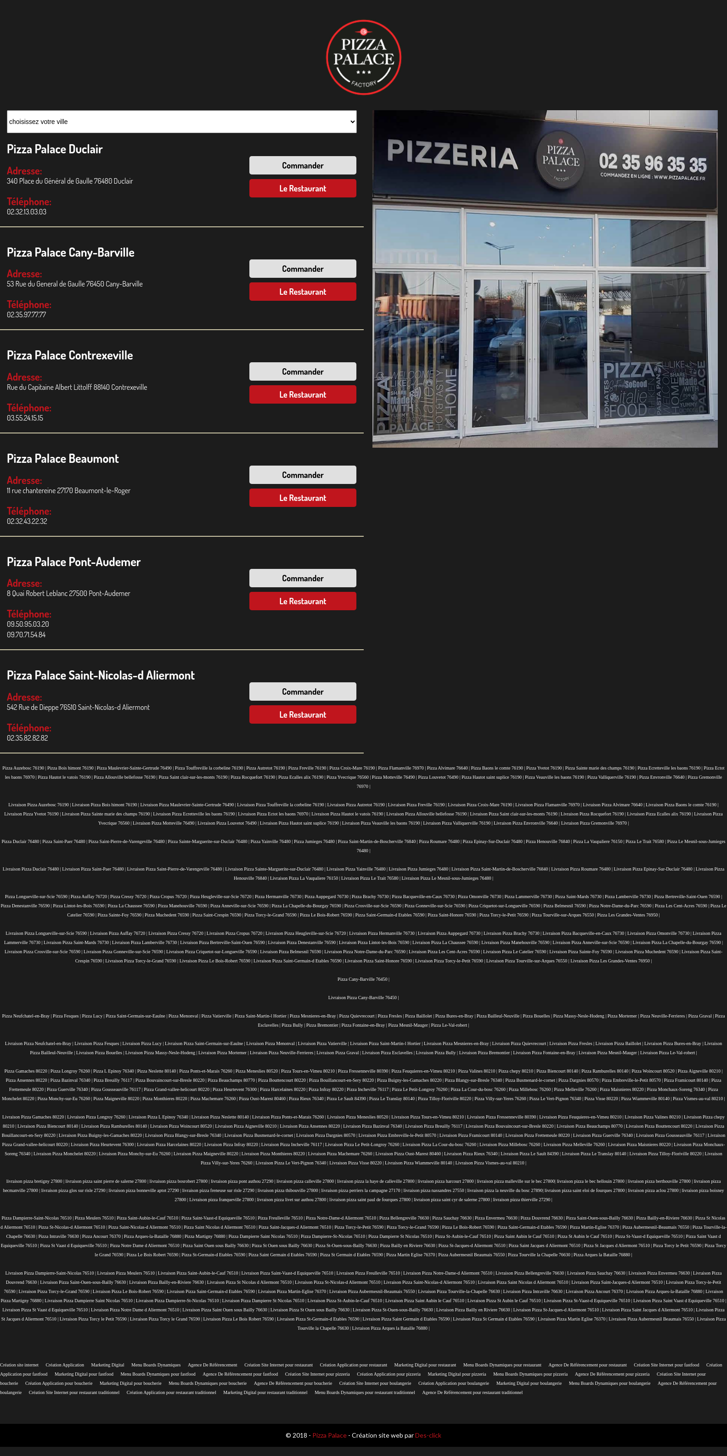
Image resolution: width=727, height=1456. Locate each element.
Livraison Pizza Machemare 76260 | (342, 1153)
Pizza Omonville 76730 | (481, 896)
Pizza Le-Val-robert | (450, 1025)
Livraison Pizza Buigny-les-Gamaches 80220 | (102, 1135)
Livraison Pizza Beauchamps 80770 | (591, 1126)
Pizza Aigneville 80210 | (700, 1071)
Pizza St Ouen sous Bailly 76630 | (283, 1245)
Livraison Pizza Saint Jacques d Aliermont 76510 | (649, 1309)
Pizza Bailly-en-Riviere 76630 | (665, 1217)
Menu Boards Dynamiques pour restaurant (502, 1364)
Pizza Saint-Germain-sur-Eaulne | (137, 1015)
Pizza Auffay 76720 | (90, 896)
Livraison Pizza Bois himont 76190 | (106, 804)
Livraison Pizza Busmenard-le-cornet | (260, 1135)
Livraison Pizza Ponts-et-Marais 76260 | (289, 1116)
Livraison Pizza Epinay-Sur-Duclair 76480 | (654, 868)
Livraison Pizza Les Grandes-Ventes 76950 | (611, 960)
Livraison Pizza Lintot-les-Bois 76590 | (375, 942)
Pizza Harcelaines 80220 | (284, 1089)
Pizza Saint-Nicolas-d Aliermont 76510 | (146, 1227)
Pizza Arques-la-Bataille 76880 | (154, 1236)
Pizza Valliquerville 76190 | (613, 777)
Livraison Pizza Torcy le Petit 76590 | (95, 1318)
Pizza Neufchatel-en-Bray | (27, 1015)
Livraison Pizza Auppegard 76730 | (451, 933)
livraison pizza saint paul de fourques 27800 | (371, 1199)
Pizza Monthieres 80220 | (166, 1098)
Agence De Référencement (212, 1364)
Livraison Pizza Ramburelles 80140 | (115, 1126)
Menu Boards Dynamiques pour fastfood (157, 1374)
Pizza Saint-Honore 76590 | (453, 914)
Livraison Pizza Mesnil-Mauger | (609, 1052)
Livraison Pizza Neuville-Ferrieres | (283, 1052)
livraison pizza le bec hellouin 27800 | (592, 1181)
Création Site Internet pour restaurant (278, 1364)
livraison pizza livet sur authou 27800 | (293, 1199)
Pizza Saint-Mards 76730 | (580, 896)
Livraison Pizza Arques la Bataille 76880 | (391, 1328)
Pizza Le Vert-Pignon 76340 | (557, 1098)
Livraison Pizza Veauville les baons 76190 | (382, 823)
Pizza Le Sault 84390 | (348, 1098)
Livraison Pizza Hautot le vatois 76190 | (348, 813)
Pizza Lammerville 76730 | (529, 896)
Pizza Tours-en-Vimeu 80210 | (309, 1071)
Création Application (64, 1364)
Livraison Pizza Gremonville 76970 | (595, 823)
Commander (303, 165)
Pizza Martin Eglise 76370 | (412, 1254)
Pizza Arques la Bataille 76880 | (603, 1254)
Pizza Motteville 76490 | (395, 777)
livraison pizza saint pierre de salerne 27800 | (108, 1181)
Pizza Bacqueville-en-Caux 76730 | (425, 896)
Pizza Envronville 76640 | (663, 777)
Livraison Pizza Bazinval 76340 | (374, 1126)
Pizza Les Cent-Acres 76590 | (682, 905)
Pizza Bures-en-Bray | (456, 1015)
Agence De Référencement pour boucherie (293, 1383)
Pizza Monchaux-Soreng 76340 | (677, 1089)
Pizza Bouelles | (538, 1015)
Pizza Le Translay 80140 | (393, 1098)
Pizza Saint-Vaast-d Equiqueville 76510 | (219, 1217)
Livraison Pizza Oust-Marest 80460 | (410, 1153)
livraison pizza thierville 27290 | (522, 1199)
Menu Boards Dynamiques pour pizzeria (530, 1374)
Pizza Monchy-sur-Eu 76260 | (66, 1098)
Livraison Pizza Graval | (339, 1052)
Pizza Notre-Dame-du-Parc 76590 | (622, 905)
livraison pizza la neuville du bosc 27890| (505, 1190)
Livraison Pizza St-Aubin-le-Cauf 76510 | (346, 1300)
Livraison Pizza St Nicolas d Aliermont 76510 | (251, 1282)
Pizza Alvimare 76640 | (449, 767)
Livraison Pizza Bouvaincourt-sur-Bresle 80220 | (511, 1126)
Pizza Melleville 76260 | (577, 1089)
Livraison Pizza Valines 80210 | (654, 1116)
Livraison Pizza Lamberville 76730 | (146, 942)
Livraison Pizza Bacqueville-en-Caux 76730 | (584, 933)
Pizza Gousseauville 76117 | (117, 1089)
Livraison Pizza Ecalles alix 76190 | (660, 813)
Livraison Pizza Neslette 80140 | (222, 1116)
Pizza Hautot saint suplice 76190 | (493, 777)
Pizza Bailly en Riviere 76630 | (409, 1245)
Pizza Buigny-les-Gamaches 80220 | (411, 1080)
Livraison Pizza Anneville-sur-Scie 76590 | (592, 942)
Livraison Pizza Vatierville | (324, 1043)
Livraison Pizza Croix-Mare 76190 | (481, 804)
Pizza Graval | (701, 1015)
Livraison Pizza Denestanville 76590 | (303, 942)
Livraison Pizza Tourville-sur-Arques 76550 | (528, 960)
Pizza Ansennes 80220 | (28, 1080)
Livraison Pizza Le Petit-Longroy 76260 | (364, 1144)
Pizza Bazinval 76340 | (72, 1080)
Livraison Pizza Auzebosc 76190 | (40, 804)
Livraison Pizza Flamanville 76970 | (549, 804)
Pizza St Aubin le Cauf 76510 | (586, 1236)
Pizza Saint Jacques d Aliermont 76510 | (545, 1245)
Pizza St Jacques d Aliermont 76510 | (618, 1245)
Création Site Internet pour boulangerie (375, 1383)
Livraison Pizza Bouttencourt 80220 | (661, 1126)
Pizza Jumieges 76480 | (316, 841)
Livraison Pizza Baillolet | (620, 1043)
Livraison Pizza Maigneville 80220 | (208, 1153)
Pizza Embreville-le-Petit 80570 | (633, 1080)
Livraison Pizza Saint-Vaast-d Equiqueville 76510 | (288, 1273)
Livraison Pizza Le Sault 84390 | (531, 1153)
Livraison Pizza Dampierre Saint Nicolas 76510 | (90, 1300)
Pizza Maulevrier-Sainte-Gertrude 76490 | (136, 767)
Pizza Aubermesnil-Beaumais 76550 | (657, 1227)
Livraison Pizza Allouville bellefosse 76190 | (428, 813)
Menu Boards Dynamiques (155, 1364)
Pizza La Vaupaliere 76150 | (599, 841)
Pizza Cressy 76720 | (130, 896)
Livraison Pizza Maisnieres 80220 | (641, 1144)
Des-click (428, 1435)
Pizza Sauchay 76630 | (453, 1217)
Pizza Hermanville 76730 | (280, 896)
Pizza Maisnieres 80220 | (623, 1089)
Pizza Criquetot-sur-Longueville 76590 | (505, 905)
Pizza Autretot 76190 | (267, 767)
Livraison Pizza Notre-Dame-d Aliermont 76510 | (449, 1273)
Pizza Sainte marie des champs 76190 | (601, 767)
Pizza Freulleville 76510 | (282, 1217)
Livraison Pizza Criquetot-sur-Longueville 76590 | (213, 951)
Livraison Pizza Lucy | (143, 1043)
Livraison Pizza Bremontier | (486, 1052)
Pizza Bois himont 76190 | (72, 767)
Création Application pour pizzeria (389, 1374)
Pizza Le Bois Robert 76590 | (154, 1254)
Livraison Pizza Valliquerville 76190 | (458, 823)
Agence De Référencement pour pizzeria (612, 1374)
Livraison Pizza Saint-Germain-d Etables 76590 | (299, 960)
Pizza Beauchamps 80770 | (233, 1080)
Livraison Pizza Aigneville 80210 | (247, 1126)
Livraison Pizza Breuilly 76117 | (435, 1126)
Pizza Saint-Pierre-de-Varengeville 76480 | (128, 841)
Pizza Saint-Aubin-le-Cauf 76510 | (149, 1217)
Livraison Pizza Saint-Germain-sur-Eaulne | (205, 1043)
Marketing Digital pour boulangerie (529, 1383)
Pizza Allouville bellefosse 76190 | (126, 777)
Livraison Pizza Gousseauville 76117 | (672, 1135)
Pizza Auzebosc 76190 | (24, 767)
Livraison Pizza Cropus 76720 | (236, 933)
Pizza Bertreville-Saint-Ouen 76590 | (688, 896)
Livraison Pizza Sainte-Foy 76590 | (582, 951)
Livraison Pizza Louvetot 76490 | (228, 823)
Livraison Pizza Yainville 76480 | (358, 868)
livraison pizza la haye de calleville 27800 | (377, 1181)
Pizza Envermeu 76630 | (498, 1217)
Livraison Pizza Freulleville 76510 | (369, 1273)
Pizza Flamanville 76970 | (402, 767)
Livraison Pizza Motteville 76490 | (165, 823)
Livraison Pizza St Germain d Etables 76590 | (495, 1318)
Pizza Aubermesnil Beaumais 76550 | (473, 1254)
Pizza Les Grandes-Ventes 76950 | (628, 914)
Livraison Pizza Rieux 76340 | (472, 1153)
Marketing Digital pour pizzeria (457, 1374)
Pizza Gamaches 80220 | (28, 1071)
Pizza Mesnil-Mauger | (409, 1025)
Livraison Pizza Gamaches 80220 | (34, 1116)
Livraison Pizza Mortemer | (224, 1052)
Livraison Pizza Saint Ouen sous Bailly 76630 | (226, 1309)
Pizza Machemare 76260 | (215, 1098)
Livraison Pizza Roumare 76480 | (582, 868)
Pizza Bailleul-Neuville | (500, 1015)
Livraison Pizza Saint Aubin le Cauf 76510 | (426, 1300)
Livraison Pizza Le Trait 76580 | (371, 878)
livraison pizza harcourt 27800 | (447, 1181)
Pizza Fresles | (392, 1015)
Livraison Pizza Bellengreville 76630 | (531, 1273)
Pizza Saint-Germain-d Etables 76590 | (391, 914)
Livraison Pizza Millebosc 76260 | (511, 1144)
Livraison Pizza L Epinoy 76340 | (160, 1116)
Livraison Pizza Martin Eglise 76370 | (573, 1318)
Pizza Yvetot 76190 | (545, 767)
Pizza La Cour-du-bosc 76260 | (480, 1089)
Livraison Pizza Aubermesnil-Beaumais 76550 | (373, 1291)
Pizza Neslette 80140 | (158, 1071)
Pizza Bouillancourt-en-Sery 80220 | (343, 1080)
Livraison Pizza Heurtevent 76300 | (104, 1144)
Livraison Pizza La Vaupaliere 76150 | (305, 878)
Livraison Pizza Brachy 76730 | (513, 933)
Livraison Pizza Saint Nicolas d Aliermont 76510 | (525, 1282)
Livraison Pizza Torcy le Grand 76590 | (166, 1318)
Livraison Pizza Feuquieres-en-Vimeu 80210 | (582, 1116)
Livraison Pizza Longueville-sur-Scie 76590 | (48, 933)
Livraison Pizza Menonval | (272, 1043)
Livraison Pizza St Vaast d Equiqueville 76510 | (46, 1309)
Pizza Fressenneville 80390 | (364, 1071)
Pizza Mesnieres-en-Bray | (314, 1015)
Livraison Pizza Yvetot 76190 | (33, 813)
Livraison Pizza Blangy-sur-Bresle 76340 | (185, 1135)
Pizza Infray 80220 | (328, 1089)
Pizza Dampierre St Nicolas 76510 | (401, 1236)
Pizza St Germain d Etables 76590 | (353, 1254)
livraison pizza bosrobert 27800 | (180, 1181)
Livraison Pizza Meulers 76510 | (127, 1273)
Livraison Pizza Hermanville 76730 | (383, 933)
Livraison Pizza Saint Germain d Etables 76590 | (407, 1318)
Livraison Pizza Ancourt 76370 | (596, 1291)
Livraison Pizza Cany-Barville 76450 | (363, 997)
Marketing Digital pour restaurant (425, 1364)
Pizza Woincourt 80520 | (654, 1071)
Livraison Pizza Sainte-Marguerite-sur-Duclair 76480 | (276, 868)
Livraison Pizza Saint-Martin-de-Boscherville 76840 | (501, 868)
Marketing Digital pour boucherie (131, 1383)
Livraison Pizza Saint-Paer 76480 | (94, 868)
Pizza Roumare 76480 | (440, 841)
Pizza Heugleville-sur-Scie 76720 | (222, 896)
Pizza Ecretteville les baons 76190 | (670, 767)
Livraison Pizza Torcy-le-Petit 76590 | (450, 960)
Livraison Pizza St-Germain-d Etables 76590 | (319, 1318)
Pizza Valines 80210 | (478, 1071)
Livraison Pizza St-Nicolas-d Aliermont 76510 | (339, 1282)
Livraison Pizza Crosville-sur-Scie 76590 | (44, 951)
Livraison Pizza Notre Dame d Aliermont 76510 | (136, 1309)
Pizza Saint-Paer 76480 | (65, 841)
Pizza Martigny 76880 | (207, 1236)
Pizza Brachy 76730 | (372, 896)
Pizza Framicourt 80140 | (687, 1080)
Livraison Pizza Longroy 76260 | (98, 1116)
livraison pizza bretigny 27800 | (36, 1181)
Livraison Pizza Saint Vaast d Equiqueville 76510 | (680, 1300)
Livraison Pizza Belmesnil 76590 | (292, 951)
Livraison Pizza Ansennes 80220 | (311, 1126)
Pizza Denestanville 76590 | (27, 905)
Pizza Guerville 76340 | (69, 1089)
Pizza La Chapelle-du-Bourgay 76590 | (308, 905)
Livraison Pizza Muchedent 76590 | (648, 951)
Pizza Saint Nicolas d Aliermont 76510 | (221, 1227)
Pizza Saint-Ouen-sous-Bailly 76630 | (601, 1217)
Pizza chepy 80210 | (517, 1071)
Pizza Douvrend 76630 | (543, 1217)
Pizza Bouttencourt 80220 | (283, 1080)
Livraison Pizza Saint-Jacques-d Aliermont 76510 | (618, 1282)
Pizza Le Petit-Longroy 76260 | (421, 1089)
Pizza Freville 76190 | (309, 767)
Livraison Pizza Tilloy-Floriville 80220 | (666, 1153)
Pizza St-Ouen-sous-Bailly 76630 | (348, 1245)
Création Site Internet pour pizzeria (317, 1374)
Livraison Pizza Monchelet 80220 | (66, 1153)
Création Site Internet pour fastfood (666, 1364)
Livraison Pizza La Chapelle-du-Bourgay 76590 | (678, 942)
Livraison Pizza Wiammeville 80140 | (420, 1162)
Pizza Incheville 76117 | (369, 1089)
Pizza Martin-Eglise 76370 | (596, 1227)
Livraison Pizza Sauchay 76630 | (597, 1273)
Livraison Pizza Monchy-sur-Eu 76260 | (136, 1153)
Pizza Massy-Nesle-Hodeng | (580, 1015)
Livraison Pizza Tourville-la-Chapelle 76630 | (460, 1291)
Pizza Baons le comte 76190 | (498, 767)
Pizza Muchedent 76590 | (168, 914)
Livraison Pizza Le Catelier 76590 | (516, 951)
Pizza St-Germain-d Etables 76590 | (214, 1254)
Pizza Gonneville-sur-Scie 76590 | (436, 905)
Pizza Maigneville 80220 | (117, 1098)
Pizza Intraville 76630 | (60, 1236)
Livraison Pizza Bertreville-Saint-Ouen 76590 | (224, 942)
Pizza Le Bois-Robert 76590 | (327, 914)
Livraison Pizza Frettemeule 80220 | (539, 1135)
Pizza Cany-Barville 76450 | (363, 979)
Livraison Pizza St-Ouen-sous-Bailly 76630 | (394, 1309)
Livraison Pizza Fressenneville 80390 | (503, 1116)
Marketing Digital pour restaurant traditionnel (265, 1392)
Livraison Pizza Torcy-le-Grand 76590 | (142, 960)
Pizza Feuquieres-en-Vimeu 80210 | (424, 1071)
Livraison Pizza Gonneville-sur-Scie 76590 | (125, 951)
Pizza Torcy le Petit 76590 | (678, 1245)
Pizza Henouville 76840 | (549, 841)
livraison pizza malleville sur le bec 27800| (517, 1181)
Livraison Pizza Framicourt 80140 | (473, 1135)
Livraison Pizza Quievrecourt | (520, 1043)
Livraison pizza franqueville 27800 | (223, 1199)
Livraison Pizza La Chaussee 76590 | (446, 942)
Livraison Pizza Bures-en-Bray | (674, 1043)
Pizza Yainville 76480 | (272, 841)
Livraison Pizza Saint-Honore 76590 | (380, 960)
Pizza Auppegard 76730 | (328, 896)
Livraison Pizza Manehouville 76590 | (516, 942)
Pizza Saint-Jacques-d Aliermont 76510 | (296, 1227)
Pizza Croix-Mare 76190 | (353, 767)
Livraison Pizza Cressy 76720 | (177, 933)
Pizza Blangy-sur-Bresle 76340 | (475, 1080)
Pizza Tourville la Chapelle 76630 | (541, 1254)
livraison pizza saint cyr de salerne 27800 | (453, 1199)
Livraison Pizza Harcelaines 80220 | (170, 1144)
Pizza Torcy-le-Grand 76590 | (272, 914)
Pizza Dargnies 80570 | (580, 1080)
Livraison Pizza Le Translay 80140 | (595, 1153)
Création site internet (19, 1364)
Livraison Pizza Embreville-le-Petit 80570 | (399, 1135)
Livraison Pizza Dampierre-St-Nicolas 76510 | (179, 1300)
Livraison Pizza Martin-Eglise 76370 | (293, 1291)
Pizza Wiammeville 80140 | (647, 1098)
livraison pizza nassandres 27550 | (435, 1190)
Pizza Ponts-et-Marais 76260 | (207, 1071)
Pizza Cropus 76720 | (170, 896)
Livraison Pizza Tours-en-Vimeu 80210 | (429, 1116)
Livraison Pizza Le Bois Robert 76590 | (240, 1318)
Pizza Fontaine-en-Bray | (364, 1025)
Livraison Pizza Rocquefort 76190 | (594, 813)
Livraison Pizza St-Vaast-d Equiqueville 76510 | (588, 1300)
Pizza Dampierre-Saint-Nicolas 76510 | (38, 1217)
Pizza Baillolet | (420, 1015)
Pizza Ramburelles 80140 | (606, 1071)
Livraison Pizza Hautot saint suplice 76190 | (301, 823)
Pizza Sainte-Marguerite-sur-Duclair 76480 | (209, 841)
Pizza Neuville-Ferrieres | (664, 1015)
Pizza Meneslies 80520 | (258, 1071)
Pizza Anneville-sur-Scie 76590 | (240, 905)
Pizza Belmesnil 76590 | (566, 905)
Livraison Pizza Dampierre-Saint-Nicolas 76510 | (51, 1273)
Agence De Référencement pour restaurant (587, 1364)
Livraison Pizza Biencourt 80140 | (49, 1126)
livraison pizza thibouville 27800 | (289, 1190)
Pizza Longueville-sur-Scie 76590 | (38, 896)
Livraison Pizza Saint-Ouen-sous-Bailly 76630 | (84, 1282)
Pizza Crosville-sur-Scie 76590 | (374, 905)
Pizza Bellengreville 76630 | (405, 1217)
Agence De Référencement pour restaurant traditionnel (472, 1392)
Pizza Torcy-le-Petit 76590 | (505, 914)
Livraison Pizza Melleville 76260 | (575, 1144)
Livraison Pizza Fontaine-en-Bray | (546, 1052)
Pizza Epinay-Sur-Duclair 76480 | (494, 841)
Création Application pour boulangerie (453, 1383)
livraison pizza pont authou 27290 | (243, 1181)
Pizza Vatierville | (218, 1015)
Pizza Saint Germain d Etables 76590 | (284, 1254)
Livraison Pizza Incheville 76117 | (293, 1144)
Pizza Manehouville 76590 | (184, 905)
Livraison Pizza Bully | (437, 1052)
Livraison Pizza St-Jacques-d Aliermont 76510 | (557, 1309)
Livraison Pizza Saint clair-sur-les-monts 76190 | (515, 813)
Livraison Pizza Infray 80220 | (232, 1144)
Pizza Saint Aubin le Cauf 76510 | (526, 1236)
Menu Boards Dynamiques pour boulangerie (610, 1383)
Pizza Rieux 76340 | (308, 1098)
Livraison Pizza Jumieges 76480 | (420, 868)
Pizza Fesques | (67, 1015)
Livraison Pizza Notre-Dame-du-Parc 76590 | (366, 951)
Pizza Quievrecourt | (358, 1015)
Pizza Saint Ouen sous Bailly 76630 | (217, 1245)
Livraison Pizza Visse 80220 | (357, 1162)
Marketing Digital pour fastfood (84, 1374)
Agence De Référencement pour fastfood (240, 1374)
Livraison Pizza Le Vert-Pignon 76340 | (292, 1162)
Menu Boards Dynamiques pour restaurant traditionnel (365, 1392)
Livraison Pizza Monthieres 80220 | (275, 1153)
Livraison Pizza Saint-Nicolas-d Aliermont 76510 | (430, 1282)
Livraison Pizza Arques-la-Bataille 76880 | (665, 1291)
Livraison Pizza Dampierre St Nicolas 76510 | (264, 1300)
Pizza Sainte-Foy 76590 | (121, 914)
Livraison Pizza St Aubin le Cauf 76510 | (506, 1300)
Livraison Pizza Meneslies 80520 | (359, 1116)
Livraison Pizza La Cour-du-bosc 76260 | (441, 1144)
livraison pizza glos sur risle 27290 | (75, 1190)
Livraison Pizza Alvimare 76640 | (614, 804)
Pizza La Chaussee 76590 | (132, 905)
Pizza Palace (329, 1435)
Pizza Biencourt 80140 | (558, 1071)
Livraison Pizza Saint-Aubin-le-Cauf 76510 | (200, 1273)
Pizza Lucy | (94, 1015)
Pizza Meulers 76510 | (96, 1217)
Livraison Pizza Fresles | (572, 1043)
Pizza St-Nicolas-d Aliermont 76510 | (73, 1227)
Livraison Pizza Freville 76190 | (418, 804)
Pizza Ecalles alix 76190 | (302, 777)
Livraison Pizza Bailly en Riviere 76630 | (474, 1309)
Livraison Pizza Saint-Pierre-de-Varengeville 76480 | (176, 868)
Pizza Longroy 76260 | (72, 1071)
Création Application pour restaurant (353, 1364)
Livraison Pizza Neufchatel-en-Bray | (39, 1043)
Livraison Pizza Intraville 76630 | (534, 1291)
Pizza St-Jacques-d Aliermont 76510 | (474, 1245)
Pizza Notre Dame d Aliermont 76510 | (146, 1245)
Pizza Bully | (294, 1025)
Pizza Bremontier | (324, 1025)
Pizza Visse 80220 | (602, 1098)
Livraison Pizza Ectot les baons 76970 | (274, 813)
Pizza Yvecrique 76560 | (349, 777)
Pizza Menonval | (185, 1015)
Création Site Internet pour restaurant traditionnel (74, 1392)
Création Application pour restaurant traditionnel (171, 1392)
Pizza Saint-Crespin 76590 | (218, 914)
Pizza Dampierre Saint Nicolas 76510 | (265, 1236)
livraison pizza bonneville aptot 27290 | (145, 1190)
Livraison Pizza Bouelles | (100, 1052)
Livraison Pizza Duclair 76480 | (32, 868)
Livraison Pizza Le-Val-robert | (668, 1052)
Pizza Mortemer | (624, 1015)
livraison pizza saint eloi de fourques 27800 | (586, 1190)
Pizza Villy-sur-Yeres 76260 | (501, 1098)
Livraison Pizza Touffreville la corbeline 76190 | (282, 804)
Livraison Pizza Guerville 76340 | (604, 1135)
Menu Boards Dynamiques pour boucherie (208, 1383)
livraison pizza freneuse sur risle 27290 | (220, 1190)
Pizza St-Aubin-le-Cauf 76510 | (464, 1236)
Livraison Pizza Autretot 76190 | (357, 804)
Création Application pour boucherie (58, 1383)
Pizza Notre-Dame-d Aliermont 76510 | (342, 1217)
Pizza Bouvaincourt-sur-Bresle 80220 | (171, 1080)
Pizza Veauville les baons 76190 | (556, 777)
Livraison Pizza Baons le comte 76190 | (682, 804)
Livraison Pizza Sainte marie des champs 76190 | (107, 813)
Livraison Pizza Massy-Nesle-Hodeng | (161, 1052)
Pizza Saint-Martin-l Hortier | (262, 1015)
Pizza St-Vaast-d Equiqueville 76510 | (650, 1236)
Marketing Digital (107, 1364)
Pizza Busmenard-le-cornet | (531, 1080)
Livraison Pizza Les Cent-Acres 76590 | (446, 951)
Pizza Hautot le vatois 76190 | (66, 777)
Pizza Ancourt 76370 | (103, 1236)
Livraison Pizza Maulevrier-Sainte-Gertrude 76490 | (188, 804)
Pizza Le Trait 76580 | (646, 841)
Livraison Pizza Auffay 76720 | (119, 933)
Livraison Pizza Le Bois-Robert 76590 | (217, 960)
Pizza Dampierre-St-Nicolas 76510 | (334, 1236)
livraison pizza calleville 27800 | (306, 1181)
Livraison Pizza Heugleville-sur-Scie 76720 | (307, 933)
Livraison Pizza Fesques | (98, 1043)
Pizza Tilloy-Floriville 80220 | (446, 1098)
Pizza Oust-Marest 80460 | (264, 1098)
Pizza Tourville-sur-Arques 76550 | (564, 914)
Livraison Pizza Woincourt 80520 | (182, 1126)
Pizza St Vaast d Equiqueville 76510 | (75, 1245)
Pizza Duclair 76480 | (22, 841)
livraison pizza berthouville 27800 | (661, 1181)
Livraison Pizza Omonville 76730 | (660, 933)
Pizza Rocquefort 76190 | (254, 777)
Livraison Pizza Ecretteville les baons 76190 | (195, 813)
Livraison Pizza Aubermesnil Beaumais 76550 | (653, 1318)
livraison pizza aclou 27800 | (655, 1190)
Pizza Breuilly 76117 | (114, 1080)
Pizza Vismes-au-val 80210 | (699, 1098)
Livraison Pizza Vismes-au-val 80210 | (490, 1162)
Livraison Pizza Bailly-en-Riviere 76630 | (168, 1282)
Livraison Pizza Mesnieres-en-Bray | (458, 1043)
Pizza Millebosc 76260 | (531, 1089)
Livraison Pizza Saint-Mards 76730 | (78, 942)
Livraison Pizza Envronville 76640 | (527, 823)
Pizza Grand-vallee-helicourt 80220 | (178, 1089)
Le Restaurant (303, 188)
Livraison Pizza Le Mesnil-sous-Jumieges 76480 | (447, 878)
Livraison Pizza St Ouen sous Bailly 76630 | (312, 1309)
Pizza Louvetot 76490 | (440, 777)
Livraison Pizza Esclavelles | (389, 1052)
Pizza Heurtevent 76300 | (236, 1089)
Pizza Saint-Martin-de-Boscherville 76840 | (378, 841)
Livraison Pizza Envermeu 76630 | (660, 1273)
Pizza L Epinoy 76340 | (115, 1071)
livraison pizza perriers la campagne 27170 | (362, 1190)
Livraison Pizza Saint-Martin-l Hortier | (387, 1043)
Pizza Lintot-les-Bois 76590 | (80, 905)
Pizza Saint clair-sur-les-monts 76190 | (194, 777)
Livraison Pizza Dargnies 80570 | (327, 1135)
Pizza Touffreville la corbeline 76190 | (210, 767)
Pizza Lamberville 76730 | (629, 896)
